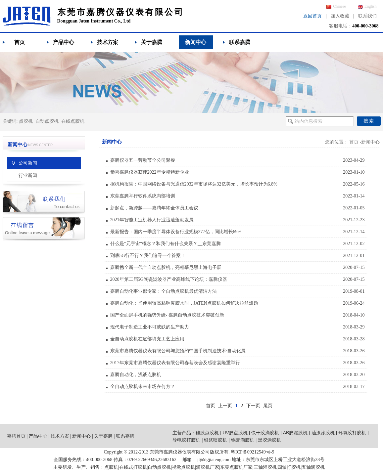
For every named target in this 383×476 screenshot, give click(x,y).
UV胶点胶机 (234, 432)
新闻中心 (195, 42)
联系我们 (367, 16)
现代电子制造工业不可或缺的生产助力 (149, 327)
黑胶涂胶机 (269, 440)
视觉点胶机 (183, 467)
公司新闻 (28, 162)
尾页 (267, 405)
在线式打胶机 (133, 467)
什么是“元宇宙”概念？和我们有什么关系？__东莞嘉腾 (165, 243)
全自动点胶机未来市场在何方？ (142, 386)
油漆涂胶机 (323, 432)
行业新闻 (28, 175)
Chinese (336, 6)
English (367, 6)
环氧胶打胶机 (352, 432)
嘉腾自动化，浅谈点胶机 (135, 374)
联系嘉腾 (239, 42)
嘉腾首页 (16, 436)
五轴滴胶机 (313, 467)
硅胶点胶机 (207, 432)
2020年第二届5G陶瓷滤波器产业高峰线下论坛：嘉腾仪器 (168, 279)
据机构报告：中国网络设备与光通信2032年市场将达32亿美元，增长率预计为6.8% (193, 184)
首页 (19, 42)
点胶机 (26, 121)
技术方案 (107, 42)
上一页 (225, 405)
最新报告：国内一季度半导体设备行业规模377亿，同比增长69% (176, 231)
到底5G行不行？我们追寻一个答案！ (147, 255)
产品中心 (63, 42)
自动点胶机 (47, 121)
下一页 (253, 405)
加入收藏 (340, 16)
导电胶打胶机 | (188, 440)
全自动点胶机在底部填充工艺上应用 (147, 338)
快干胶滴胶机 (265, 432)
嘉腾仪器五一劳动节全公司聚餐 (142, 160)
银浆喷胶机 (215, 440)
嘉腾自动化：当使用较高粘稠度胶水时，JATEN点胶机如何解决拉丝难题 (184, 303)
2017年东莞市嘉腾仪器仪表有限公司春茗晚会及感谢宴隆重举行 (175, 362)
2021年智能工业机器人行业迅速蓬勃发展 (152, 219)
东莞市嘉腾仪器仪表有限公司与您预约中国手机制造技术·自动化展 (178, 350)
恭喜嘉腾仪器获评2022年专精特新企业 (149, 172)
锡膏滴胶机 (242, 440)
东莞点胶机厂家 (236, 467)
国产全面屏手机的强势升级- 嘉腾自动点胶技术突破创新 (167, 315)
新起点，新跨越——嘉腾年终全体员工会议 (154, 207)
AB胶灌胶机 (295, 432)
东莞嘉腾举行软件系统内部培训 (142, 196)
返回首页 (312, 16)
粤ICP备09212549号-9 (252, 452)
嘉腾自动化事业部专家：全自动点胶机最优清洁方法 (163, 291)
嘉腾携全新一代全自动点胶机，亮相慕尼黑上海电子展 (165, 267)
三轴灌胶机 (265, 467)
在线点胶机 (72, 121)
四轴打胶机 (289, 467)
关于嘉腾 (151, 42)
